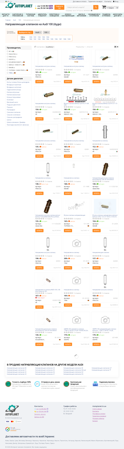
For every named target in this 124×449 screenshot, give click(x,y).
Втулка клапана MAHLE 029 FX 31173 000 (105, 104)
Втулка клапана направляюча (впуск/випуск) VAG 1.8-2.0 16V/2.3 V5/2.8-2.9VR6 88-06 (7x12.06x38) (105, 216)
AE (10, 51)
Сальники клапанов (13, 112)
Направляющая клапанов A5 (45, 371)
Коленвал (10, 100)
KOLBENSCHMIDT (16, 62)
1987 (60, 39)
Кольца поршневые (14, 97)
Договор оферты (98, 419)
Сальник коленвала (13, 115)
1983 (43, 39)
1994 (47, 37)
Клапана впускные (13, 92)
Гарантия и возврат (95, 1)
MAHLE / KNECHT (16, 65)
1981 (34, 39)
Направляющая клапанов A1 (16, 371)
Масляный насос (12, 102)
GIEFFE (11, 59)
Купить (39, 82)
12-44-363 (42, 6)
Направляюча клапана (71, 178)
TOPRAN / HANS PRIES (17, 70)
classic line (12, 54)
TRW (12, 73)
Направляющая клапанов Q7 (102, 369)
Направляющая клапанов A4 (45, 369)
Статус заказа (97, 409)
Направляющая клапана (101, 253)
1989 (68, 39)
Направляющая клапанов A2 (16, 373)
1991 (34, 37)
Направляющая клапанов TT (101, 371)
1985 (51, 39)
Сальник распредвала (14, 117)
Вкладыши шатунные (14, 87)
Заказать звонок (40, 415)
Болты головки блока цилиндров (18, 82)
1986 (56, 39)
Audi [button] (37, 32)
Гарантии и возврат (99, 417)
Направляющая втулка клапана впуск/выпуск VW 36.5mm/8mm (103, 178)
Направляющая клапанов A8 (73, 369)
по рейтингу (50, 47)
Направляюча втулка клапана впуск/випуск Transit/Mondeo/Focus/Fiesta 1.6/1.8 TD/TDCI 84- (47, 216)
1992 (39, 37)
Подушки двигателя (13, 105)
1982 (39, 39)
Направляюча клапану (100, 141)
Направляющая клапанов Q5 (73, 375)
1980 (30, 39)
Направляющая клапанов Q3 (73, 373)
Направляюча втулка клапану (45, 66)
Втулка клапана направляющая (74, 215)
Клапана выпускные (13, 95)
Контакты (107, 1)
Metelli (11, 67)
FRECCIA (11, 57)
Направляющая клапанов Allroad (74, 371)
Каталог (95, 421)
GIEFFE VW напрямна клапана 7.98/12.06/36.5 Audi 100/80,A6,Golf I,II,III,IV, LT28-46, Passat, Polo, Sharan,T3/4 (76, 330)
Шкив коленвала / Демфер (16, 122)
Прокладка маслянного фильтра (18, 125)
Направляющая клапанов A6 (45, 373)
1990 (30, 37)
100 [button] (46, 32)
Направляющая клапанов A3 (16, 375)
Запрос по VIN (39, 417)
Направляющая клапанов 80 (16, 369)
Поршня (9, 107)
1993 (43, 37)
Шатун (9, 120)
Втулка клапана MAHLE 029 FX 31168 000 (76, 104)
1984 (47, 39)
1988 (64, 39)
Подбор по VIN (59, 7)
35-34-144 (42, 8)
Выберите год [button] (25, 32)
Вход (115, 1)
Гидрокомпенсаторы (14, 90)
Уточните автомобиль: (11, 32)
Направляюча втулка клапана (103, 290)
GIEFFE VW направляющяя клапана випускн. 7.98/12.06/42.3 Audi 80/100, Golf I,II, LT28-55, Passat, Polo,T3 (104, 330)
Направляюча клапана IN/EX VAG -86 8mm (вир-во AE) (47, 290)
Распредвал (11, 110)
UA (7, 1)
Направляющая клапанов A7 (45, 375)
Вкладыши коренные (14, 85)
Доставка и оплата (79, 1)
